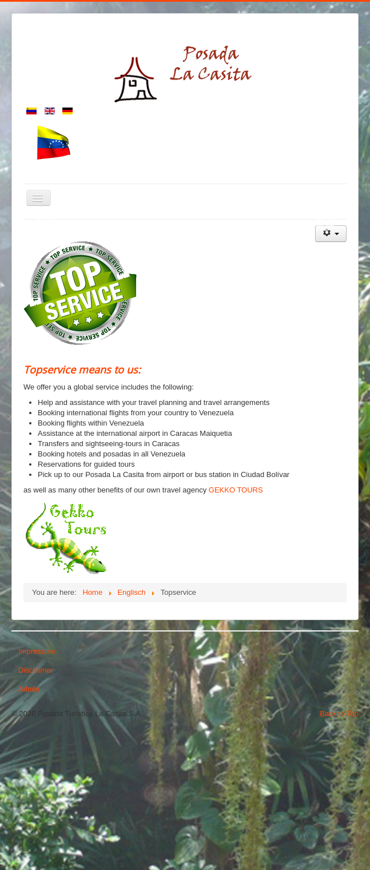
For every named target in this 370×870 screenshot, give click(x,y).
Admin (28, 823)
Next (325, 288)
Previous (45, 288)
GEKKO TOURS (236, 624)
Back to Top (339, 848)
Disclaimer (35, 804)
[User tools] (331, 368)
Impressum (36, 785)
